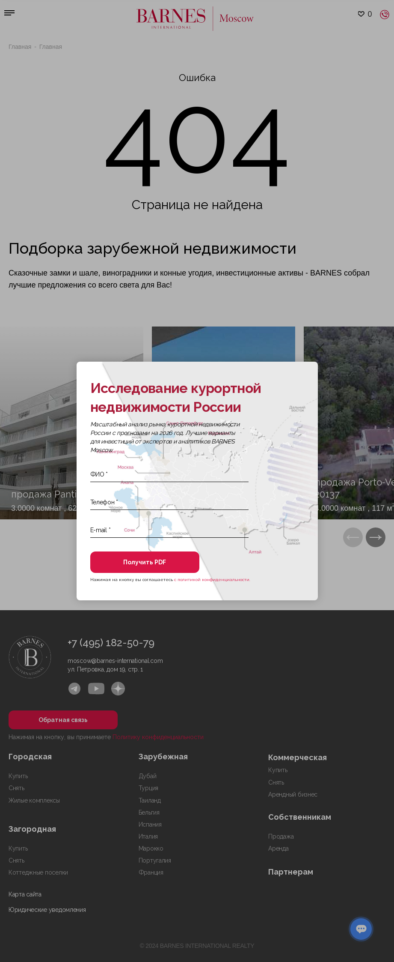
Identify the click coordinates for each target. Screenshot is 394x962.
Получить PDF (144, 562)
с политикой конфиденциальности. (212, 579)
